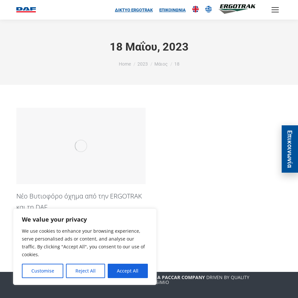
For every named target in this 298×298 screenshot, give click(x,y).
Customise (42, 271)
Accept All (127, 271)
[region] (85, 247)
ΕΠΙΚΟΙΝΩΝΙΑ (172, 10)
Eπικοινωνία (290, 149)
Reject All (85, 271)
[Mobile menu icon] (275, 9)
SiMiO (162, 282)
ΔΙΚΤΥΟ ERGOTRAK (134, 10)
